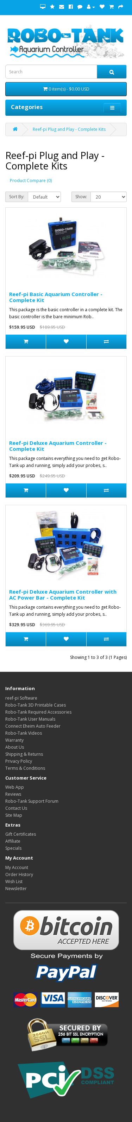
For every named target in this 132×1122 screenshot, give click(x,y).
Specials (13, 848)
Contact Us (16, 808)
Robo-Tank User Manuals (30, 719)
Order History (19, 874)
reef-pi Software (21, 698)
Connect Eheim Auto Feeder (33, 726)
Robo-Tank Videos (23, 733)
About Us (14, 747)
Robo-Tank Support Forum (31, 801)
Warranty (14, 740)
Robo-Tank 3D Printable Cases (35, 705)
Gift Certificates (20, 834)
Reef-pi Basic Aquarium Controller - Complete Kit (55, 296)
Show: (81, 197)
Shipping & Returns (24, 754)
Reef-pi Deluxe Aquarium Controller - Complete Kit (58, 445)
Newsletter (16, 888)
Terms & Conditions (25, 768)
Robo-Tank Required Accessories (38, 712)
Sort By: (16, 197)
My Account (16, 867)
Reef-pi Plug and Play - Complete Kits (69, 129)
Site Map (13, 815)
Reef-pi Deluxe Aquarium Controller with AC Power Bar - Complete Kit (63, 594)
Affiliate (12, 841)
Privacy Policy (18, 761)
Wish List (14, 881)
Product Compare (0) (31, 180)
